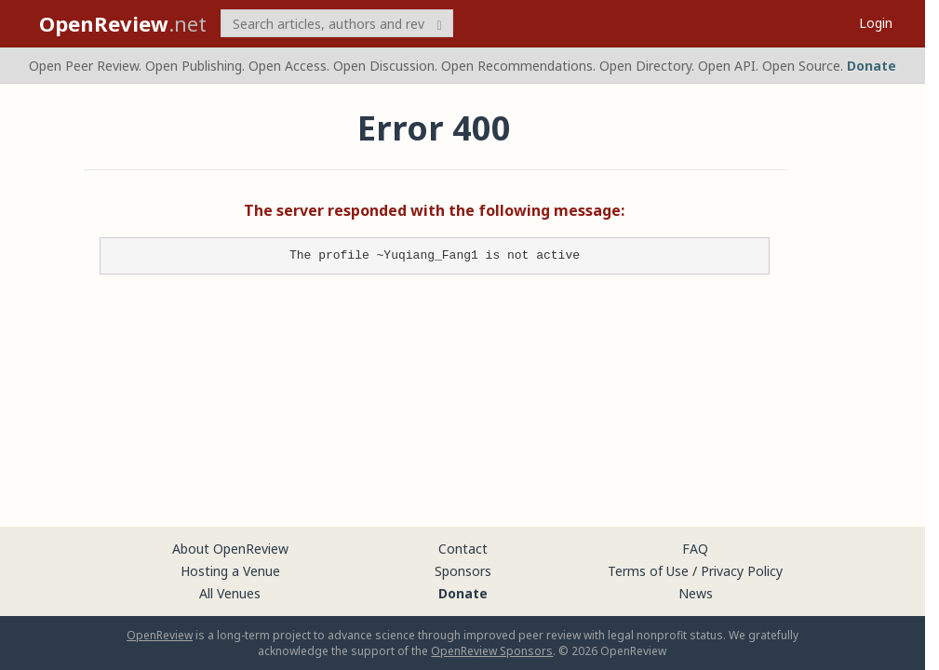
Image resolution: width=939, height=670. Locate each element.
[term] (337, 23)
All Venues (230, 593)
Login (875, 23)
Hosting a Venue (230, 571)
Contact (463, 548)
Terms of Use (648, 571)
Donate (871, 65)
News (695, 593)
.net (123, 23)
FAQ (695, 548)
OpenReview (160, 635)
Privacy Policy (742, 571)
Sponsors (463, 571)
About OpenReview (230, 548)
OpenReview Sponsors (492, 651)
